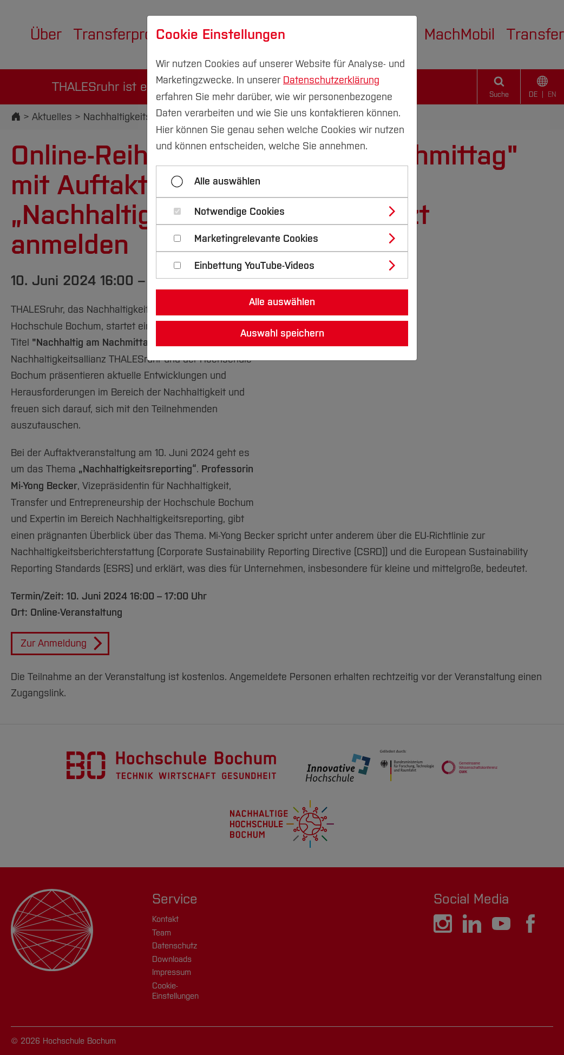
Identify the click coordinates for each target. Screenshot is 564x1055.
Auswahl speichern (282, 333)
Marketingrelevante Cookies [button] (256, 239)
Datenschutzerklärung (331, 80)
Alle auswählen (227, 181)
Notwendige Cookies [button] (239, 211)
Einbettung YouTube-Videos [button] (254, 266)
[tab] (286, 211)
